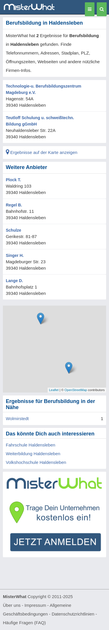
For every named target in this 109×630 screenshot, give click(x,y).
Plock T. (13, 179)
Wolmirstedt (17, 418)
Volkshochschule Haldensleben (36, 462)
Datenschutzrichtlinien (73, 613)
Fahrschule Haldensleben (30, 444)
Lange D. (14, 280)
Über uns (12, 605)
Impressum (35, 605)
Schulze (13, 230)
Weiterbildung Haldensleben (33, 453)
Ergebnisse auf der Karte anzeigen (41, 152)
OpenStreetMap (76, 390)
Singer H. (15, 255)
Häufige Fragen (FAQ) (24, 622)
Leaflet (54, 390)
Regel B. (14, 205)
